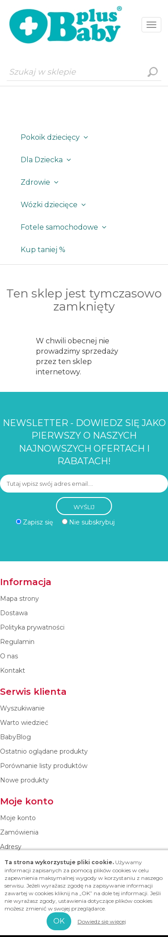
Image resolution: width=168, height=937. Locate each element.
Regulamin (17, 642)
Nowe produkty (24, 780)
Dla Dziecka (47, 159)
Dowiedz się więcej (102, 921)
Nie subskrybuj (92, 522)
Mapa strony (19, 599)
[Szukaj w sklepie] (84, 72)
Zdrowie (41, 182)
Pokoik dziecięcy (56, 137)
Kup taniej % (43, 249)
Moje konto (18, 818)
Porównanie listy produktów (43, 766)
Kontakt (12, 670)
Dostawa (14, 613)
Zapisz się (38, 522)
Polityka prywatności (32, 627)
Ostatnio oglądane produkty (44, 751)
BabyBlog (15, 737)
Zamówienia (19, 832)
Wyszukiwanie (152, 72)
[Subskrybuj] (84, 484)
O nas (9, 656)
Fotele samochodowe (65, 227)
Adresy (11, 847)
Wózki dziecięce (55, 204)
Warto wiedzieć (24, 723)
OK (59, 921)
